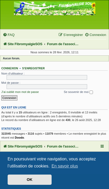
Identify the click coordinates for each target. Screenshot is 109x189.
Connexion (9, 68)
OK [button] (30, 179)
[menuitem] (8, 35)
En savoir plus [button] (65, 166)
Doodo (19, 137)
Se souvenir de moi (78, 92)
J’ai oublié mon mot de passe (20, 91)
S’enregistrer (33, 68)
